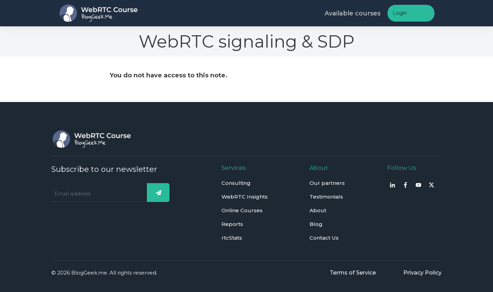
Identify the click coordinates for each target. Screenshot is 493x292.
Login (400, 13)
